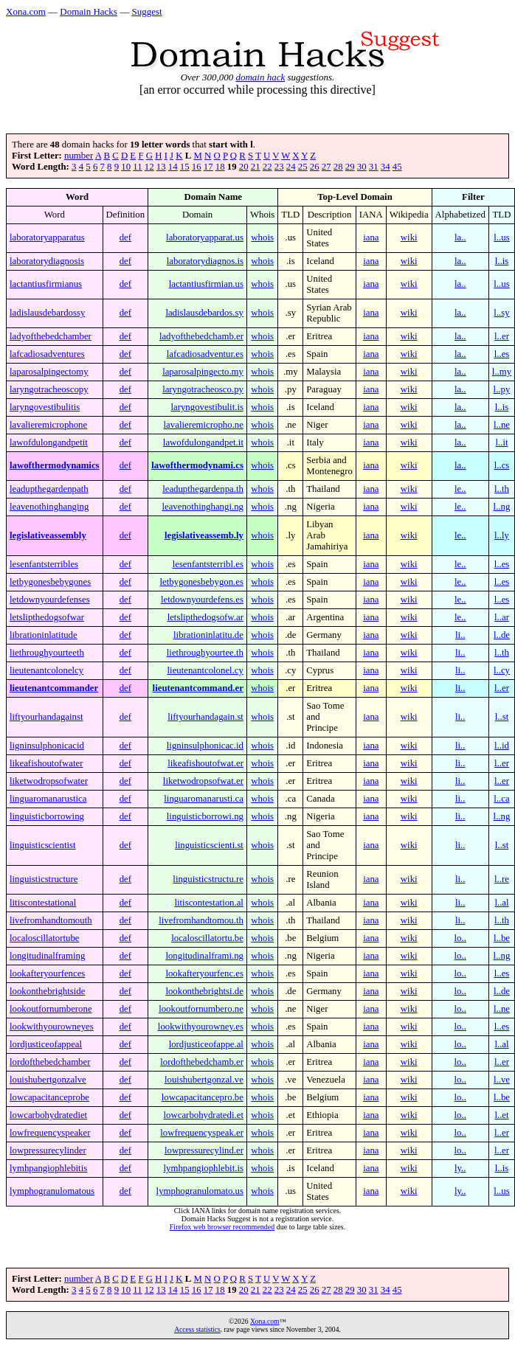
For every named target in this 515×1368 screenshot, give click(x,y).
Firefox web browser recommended (222, 1227)
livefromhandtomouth (51, 920)
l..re (501, 879)
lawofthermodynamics (55, 465)
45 (397, 167)
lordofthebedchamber (50, 1062)
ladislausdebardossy (47, 313)
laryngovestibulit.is (206, 407)
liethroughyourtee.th (205, 652)
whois (262, 237)
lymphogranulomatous (52, 1191)
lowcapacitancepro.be (202, 1097)
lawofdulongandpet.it (203, 442)
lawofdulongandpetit (49, 442)
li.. (460, 635)
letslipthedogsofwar (47, 617)
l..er (501, 336)
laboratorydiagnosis (47, 261)
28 (338, 167)
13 (161, 167)
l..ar (501, 617)
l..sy (501, 313)
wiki (409, 237)
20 (244, 167)
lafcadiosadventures (47, 354)
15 (185, 167)
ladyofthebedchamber (50, 336)
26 (314, 167)
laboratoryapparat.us (204, 237)
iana (371, 237)
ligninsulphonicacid (47, 745)
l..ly (501, 535)
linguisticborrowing (47, 816)
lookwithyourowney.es (200, 1026)
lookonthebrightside (47, 991)
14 (173, 167)
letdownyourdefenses (50, 599)
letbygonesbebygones (50, 582)
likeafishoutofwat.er (205, 763)
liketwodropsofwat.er (203, 781)
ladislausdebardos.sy (204, 313)
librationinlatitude (43, 635)
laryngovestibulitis (45, 407)
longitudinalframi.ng (204, 956)
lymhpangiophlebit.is (203, 1168)
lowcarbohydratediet (48, 1115)
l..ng (502, 506)
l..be (502, 938)
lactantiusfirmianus (46, 284)
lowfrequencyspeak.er (201, 1133)
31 (374, 167)
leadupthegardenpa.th (202, 489)
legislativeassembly (48, 535)
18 (220, 167)
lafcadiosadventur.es (205, 354)
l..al (501, 902)
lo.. (460, 938)
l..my (501, 372)
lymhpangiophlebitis (48, 1168)
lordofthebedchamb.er (201, 1062)
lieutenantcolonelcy (46, 670)
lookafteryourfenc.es (204, 973)
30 (362, 167)
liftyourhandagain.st (205, 717)
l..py (502, 389)
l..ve (502, 1079)
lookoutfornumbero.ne (201, 1009)
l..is (502, 261)
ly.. (460, 1168)
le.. (460, 489)
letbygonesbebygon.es (201, 582)
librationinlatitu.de (208, 635)
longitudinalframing (47, 956)
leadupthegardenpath (49, 489)
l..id (501, 745)
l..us (501, 237)
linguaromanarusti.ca (203, 799)
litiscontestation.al (208, 902)
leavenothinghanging (49, 506)
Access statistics (197, 1329)
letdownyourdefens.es (202, 599)
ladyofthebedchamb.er (201, 336)
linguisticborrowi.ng (205, 816)
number (78, 155)
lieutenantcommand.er (198, 688)
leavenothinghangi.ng (202, 506)
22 (267, 167)
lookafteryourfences (47, 973)
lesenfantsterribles (44, 564)
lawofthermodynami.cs (197, 465)
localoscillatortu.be (207, 938)
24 (291, 167)
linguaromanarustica (48, 799)
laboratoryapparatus (47, 237)
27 (326, 167)
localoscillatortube (45, 938)
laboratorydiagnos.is (205, 261)
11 (137, 167)
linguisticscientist (43, 845)
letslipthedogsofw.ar (205, 617)
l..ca (501, 799)
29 (350, 167)
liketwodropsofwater (49, 781)
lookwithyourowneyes (52, 1026)
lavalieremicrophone (48, 425)
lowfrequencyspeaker (50, 1133)
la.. (460, 237)
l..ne (502, 425)
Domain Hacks (88, 11)
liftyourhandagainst (46, 717)
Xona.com (26, 11)
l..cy (502, 670)
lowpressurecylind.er (204, 1150)
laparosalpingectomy (49, 372)
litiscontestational (43, 902)
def (125, 237)
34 (385, 167)
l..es (502, 354)
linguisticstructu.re (208, 879)
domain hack (260, 77)
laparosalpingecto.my (202, 372)
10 (126, 167)
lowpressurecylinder (48, 1150)
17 (208, 167)
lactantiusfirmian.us (206, 284)
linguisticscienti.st (209, 845)
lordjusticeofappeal (46, 1044)
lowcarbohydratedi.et (203, 1115)
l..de (502, 635)
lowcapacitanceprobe (49, 1097)
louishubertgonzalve (48, 1079)
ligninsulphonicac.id (205, 745)
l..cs (502, 465)
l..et (501, 1115)
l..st (502, 717)
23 (279, 167)
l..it (501, 442)
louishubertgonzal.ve (204, 1079)
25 (303, 167)
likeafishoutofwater (46, 763)
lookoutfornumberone (51, 1009)
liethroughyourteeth (47, 652)
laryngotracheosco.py (202, 389)
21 (255, 167)
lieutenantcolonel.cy (205, 670)
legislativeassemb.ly (204, 535)
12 (149, 167)
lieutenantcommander (54, 688)
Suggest (146, 11)
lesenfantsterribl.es (208, 564)
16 (196, 167)
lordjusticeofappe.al (206, 1044)
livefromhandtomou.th (201, 920)
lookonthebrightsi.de (204, 991)
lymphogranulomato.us (199, 1191)
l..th (501, 489)
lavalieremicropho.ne (203, 425)
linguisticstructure (43, 879)
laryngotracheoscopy (49, 389)
